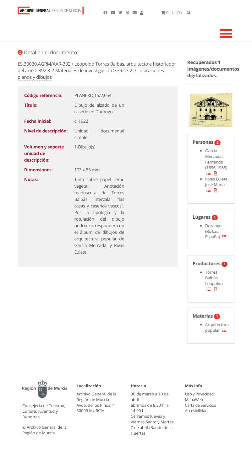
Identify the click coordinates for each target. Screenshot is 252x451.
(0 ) (171, 12)
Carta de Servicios (200, 405)
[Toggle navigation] (234, 33)
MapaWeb (194, 399)
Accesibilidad (196, 410)
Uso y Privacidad (199, 394)
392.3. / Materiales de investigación (75, 70)
